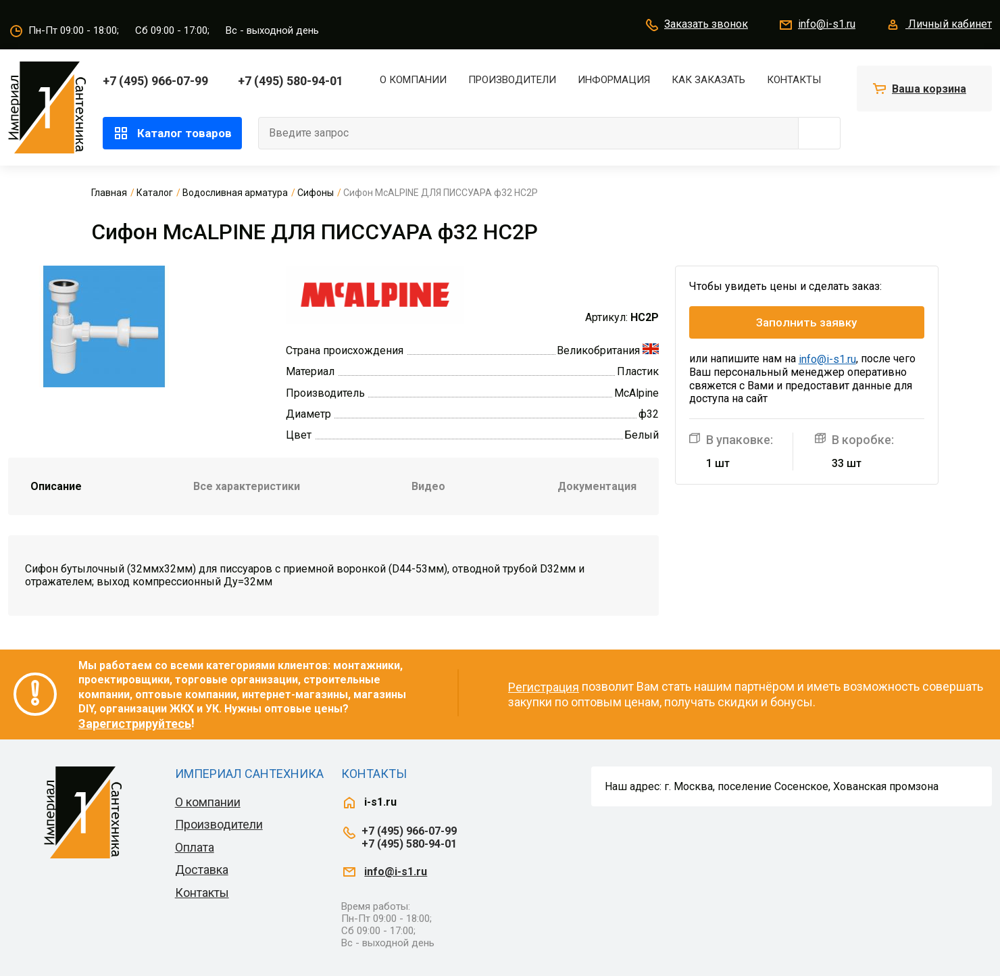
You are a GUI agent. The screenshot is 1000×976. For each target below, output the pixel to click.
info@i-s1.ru (816, 25)
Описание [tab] (56, 486)
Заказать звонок (696, 25)
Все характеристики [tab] (246, 486)
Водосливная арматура (235, 192)
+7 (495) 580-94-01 (290, 81)
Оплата (194, 847)
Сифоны (315, 192)
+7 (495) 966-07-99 (155, 81)
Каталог (154, 192)
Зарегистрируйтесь (134, 723)
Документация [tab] (596, 486)
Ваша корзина (929, 88)
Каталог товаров (172, 133)
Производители (512, 80)
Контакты (794, 80)
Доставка (201, 869)
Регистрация (543, 687)
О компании (413, 80)
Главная (109, 192)
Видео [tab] (428, 486)
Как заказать (708, 80)
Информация (614, 80)
